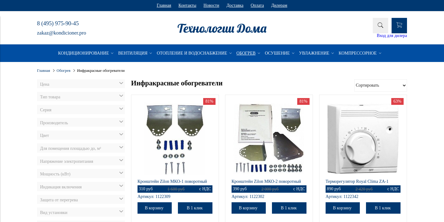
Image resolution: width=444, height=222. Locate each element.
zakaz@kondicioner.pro (61, 33)
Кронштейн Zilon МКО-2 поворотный (266, 181)
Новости (211, 5)
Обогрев (64, 70)
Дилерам (279, 5)
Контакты (187, 5)
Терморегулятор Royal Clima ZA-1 (357, 181)
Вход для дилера (392, 35)
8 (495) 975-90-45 (58, 23)
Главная (164, 5)
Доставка (234, 5)
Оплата (257, 5)
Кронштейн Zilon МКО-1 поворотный (172, 181)
